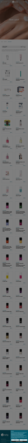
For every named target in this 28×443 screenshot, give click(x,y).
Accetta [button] (23, 441)
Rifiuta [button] (15, 441)
